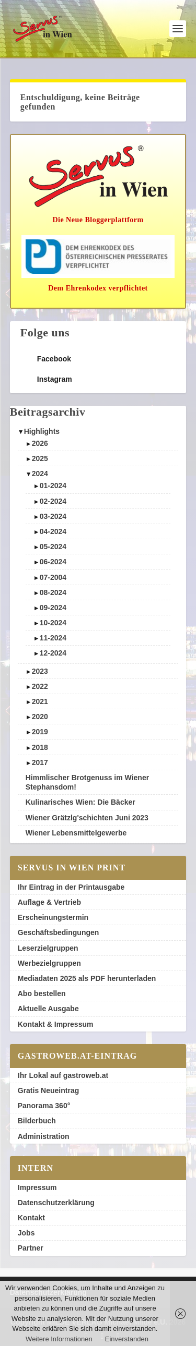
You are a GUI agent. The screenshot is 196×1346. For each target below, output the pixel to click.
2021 (40, 701)
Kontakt (31, 1218)
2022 (40, 686)
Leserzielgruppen (48, 948)
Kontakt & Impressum (56, 1024)
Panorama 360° (44, 1105)
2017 (40, 762)
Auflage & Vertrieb (49, 902)
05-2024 (53, 546)
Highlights (42, 431)
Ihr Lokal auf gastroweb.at (63, 1075)
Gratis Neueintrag (48, 1090)
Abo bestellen (42, 993)
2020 (40, 716)
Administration (44, 1136)
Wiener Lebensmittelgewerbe (76, 833)
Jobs (26, 1233)
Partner (30, 1248)
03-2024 (53, 516)
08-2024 (53, 592)
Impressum (37, 1187)
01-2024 (53, 485)
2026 (40, 443)
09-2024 (53, 607)
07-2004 (53, 577)
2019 (40, 731)
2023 (40, 671)
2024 (40, 473)
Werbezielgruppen (49, 963)
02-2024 (53, 501)
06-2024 (53, 561)
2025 (40, 458)
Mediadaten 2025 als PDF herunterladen (87, 978)
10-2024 (53, 623)
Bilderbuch (37, 1121)
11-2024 (53, 638)
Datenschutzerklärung (56, 1202)
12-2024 (53, 653)
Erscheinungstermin (53, 917)
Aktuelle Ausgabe (48, 1008)
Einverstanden (126, 1339)
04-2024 (53, 531)
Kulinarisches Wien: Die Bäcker (80, 802)
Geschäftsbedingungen (58, 932)
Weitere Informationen (59, 1339)
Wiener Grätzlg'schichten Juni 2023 (87, 818)
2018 (40, 747)
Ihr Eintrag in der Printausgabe (71, 887)
